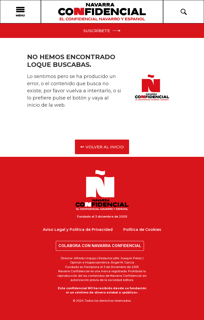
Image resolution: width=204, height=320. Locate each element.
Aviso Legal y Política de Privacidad (78, 229)
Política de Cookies (142, 229)
